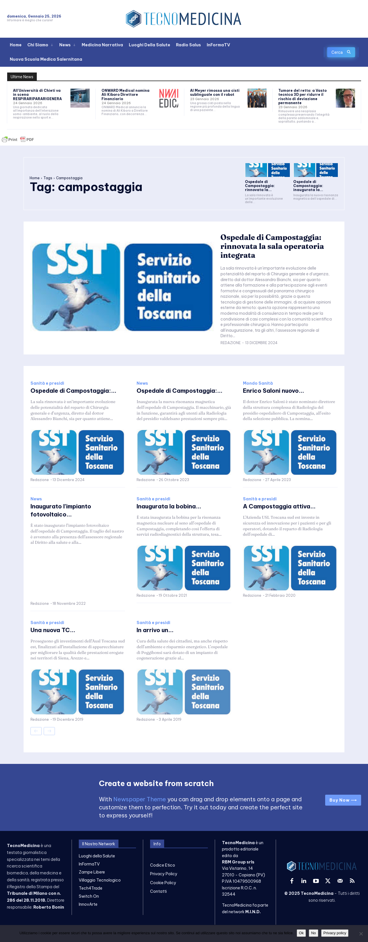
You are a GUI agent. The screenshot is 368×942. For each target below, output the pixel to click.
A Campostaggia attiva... (279, 506)
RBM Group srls (238, 862)
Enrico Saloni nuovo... (273, 390)
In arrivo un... (155, 630)
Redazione (231, 343)
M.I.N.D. (253, 911)
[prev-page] (36, 731)
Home (35, 178)
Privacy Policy (163, 873)
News (142, 383)
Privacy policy (334, 933)
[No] (361, 934)
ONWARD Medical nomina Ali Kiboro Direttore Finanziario (125, 94)
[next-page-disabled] (49, 731)
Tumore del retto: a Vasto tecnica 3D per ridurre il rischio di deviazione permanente (302, 96)
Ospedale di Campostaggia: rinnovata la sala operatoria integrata (272, 246)
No (313, 933)
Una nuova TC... (52, 630)
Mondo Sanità (258, 383)
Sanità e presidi (47, 383)
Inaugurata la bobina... (169, 506)
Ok (301, 933)
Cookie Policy (163, 882)
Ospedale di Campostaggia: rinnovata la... (260, 186)
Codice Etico (162, 865)
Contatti (158, 891)
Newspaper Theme (139, 799)
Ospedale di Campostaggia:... (73, 390)
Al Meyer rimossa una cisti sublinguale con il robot (214, 92)
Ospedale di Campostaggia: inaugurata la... (308, 186)
